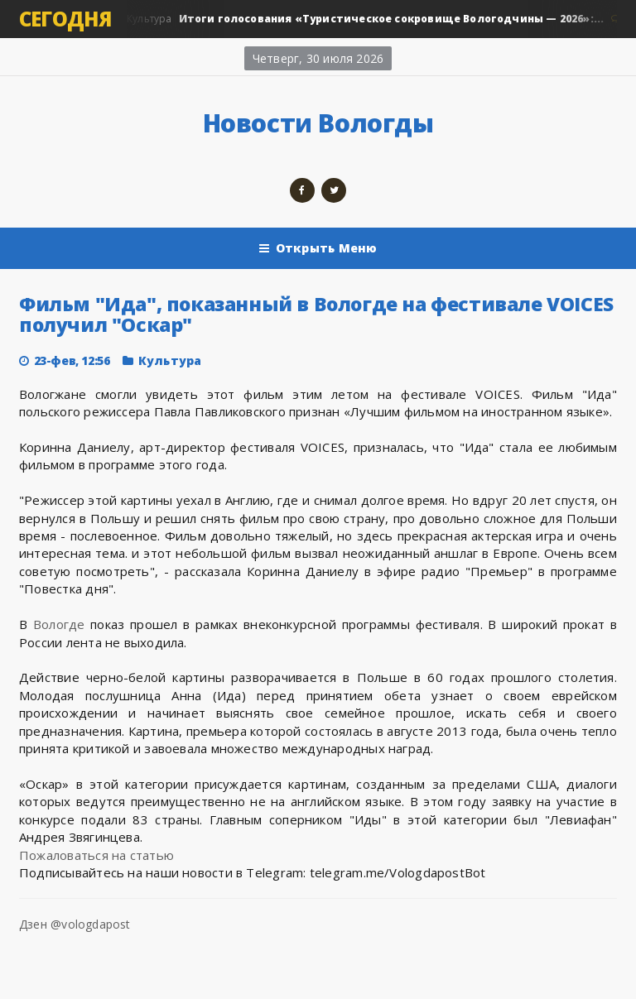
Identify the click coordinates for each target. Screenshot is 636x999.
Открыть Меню (318, 248)
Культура (365, 19)
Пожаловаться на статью (96, 855)
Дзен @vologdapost (75, 924)
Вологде (59, 624)
